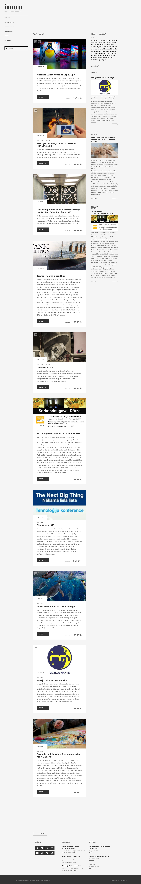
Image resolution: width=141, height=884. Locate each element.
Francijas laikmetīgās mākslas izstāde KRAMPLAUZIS (56, 145)
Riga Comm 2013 (45, 525)
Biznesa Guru (8, 31)
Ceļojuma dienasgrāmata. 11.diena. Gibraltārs (70, 847)
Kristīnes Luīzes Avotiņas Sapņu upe (56, 74)
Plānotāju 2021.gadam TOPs (71, 856)
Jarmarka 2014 (44, 367)
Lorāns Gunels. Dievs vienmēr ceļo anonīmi (99, 847)
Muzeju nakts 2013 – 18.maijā (52, 680)
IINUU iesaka (8, 40)
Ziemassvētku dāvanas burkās (99, 856)
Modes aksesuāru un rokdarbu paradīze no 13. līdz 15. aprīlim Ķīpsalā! (103, 139)
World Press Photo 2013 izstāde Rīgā (56, 606)
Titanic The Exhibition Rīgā (51, 276)
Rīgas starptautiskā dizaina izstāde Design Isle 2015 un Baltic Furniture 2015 (58, 211)
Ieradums (92, 864)
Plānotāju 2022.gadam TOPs (71, 866)
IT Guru (6, 36)
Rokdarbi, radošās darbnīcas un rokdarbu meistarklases (58, 755)
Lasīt (42, 97)
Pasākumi (48, 71)
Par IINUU (7, 18)
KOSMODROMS (122, 880)
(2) (51, 756)
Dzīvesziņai (8, 22)
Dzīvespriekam (9, 27)
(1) (52, 367)
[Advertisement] (75, 16)
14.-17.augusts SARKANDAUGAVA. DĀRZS (59, 433)
